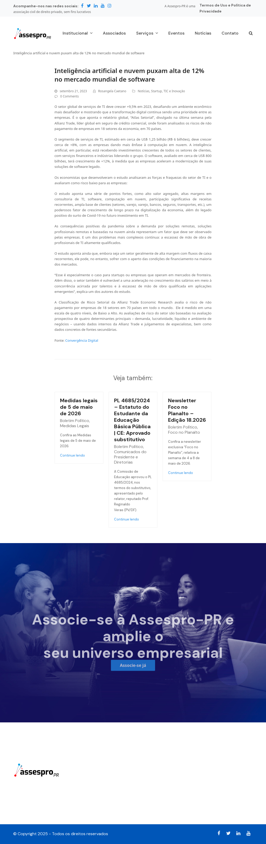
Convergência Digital (81, 340)
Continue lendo (72, 455)
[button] (251, 33)
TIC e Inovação (174, 91)
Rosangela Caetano (112, 91)
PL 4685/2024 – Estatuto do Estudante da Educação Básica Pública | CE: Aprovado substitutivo (132, 420)
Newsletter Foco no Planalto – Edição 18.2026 (187, 410)
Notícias (143, 91)
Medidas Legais (74, 425)
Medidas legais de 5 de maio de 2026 (79, 407)
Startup (156, 91)
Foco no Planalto (184, 432)
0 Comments (69, 96)
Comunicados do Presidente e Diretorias (130, 457)
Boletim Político (74, 420)
